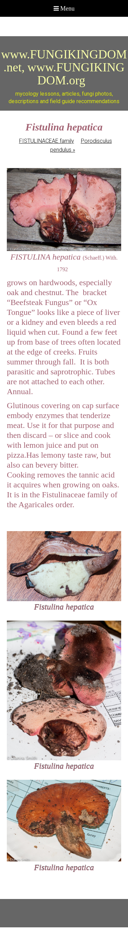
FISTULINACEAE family (46, 141)
